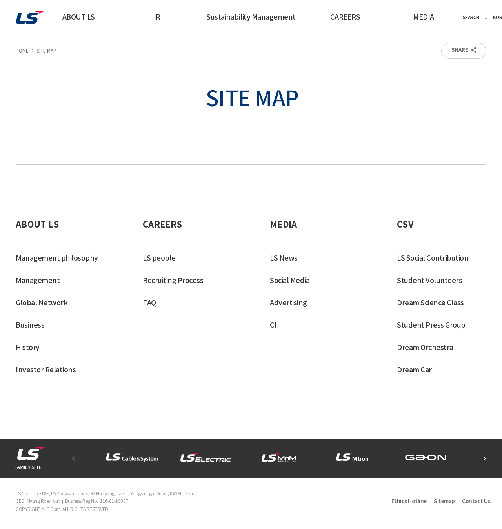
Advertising (288, 303)
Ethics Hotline (409, 501)
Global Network (41, 303)
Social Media (289, 281)
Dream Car (414, 370)
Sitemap (444, 501)
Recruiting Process (173, 281)
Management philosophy (57, 258)
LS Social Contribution (432, 258)
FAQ (149, 303)
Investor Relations (46, 370)
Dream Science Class (430, 303)
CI (273, 325)
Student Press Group (431, 325)
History (28, 348)
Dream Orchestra (425, 348)
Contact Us (476, 501)
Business (30, 325)
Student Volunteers (429, 281)
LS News (284, 258)
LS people (159, 258)
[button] (484, 458)
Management (38, 281)
